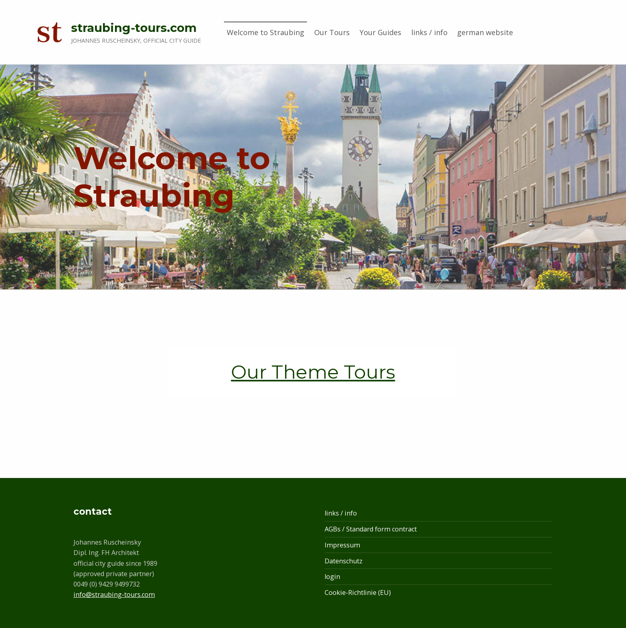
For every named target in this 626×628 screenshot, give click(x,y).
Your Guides (380, 32)
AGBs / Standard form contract (371, 529)
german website (485, 32)
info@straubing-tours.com (114, 594)
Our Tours (332, 32)
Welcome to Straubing (265, 32)
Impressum (342, 545)
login (332, 576)
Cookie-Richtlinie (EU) (358, 592)
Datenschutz (344, 561)
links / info (429, 32)
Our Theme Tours (313, 371)
